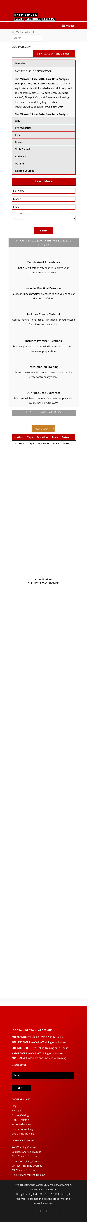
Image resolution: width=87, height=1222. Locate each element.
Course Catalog (20, 1115)
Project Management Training (28, 1175)
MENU (68, 25)
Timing (17, 214)
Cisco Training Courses (24, 1156)
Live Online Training (23, 1133)
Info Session (33, 19)
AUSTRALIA (18, 1058)
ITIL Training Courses (23, 1170)
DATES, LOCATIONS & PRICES (54, 53)
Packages (17, 1110)
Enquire (19, 19)
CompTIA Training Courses (27, 1161)
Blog (14, 1106)
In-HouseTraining (21, 1124)
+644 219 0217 (26, 14)
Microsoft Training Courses (27, 1165)
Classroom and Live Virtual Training (46, 1058)
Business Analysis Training (26, 1152)
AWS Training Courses (24, 1147)
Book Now (48, 19)
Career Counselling (22, 1129)
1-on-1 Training (20, 1119)
